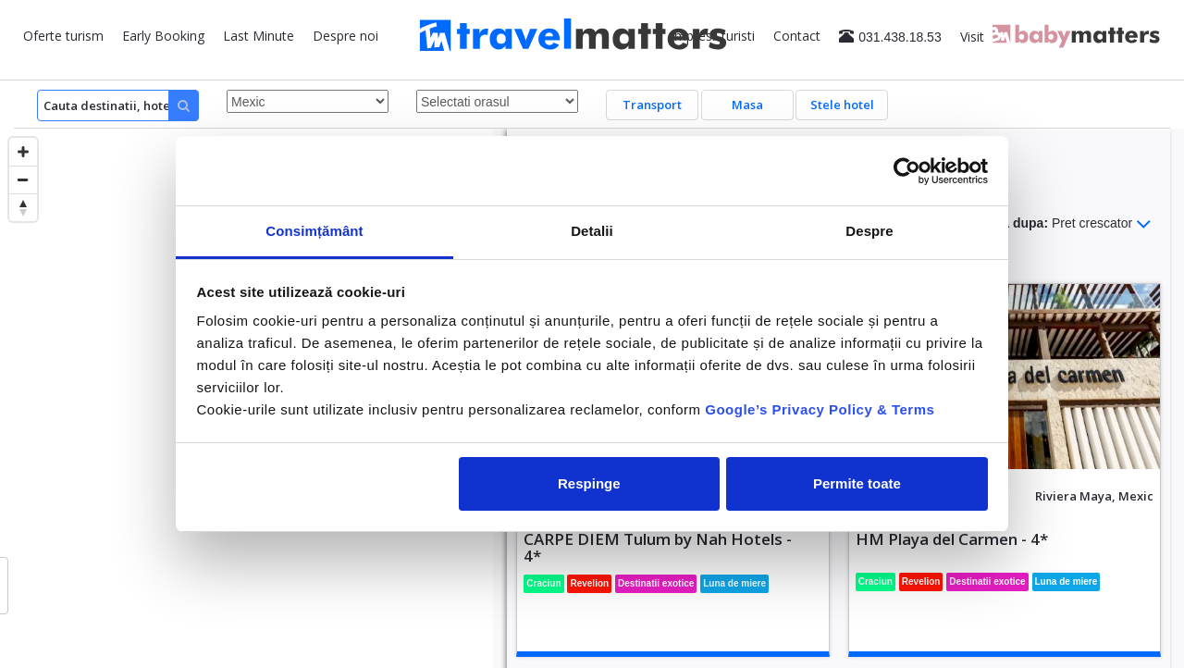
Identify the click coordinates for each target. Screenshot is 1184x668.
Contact (796, 35)
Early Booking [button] (163, 35)
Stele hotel (842, 104)
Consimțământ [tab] (314, 231)
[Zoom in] (23, 152)
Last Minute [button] (258, 35)
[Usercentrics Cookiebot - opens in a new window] (907, 171)
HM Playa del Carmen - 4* (952, 539)
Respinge (589, 483)
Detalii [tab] (592, 231)
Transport (652, 104)
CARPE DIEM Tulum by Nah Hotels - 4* (658, 547)
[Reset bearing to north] (23, 207)
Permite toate (857, 483)
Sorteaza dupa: (1054, 224)
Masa (747, 104)
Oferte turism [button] (63, 35)
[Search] (118, 105)
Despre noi (345, 35)
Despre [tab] (869, 231)
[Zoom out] (23, 179)
